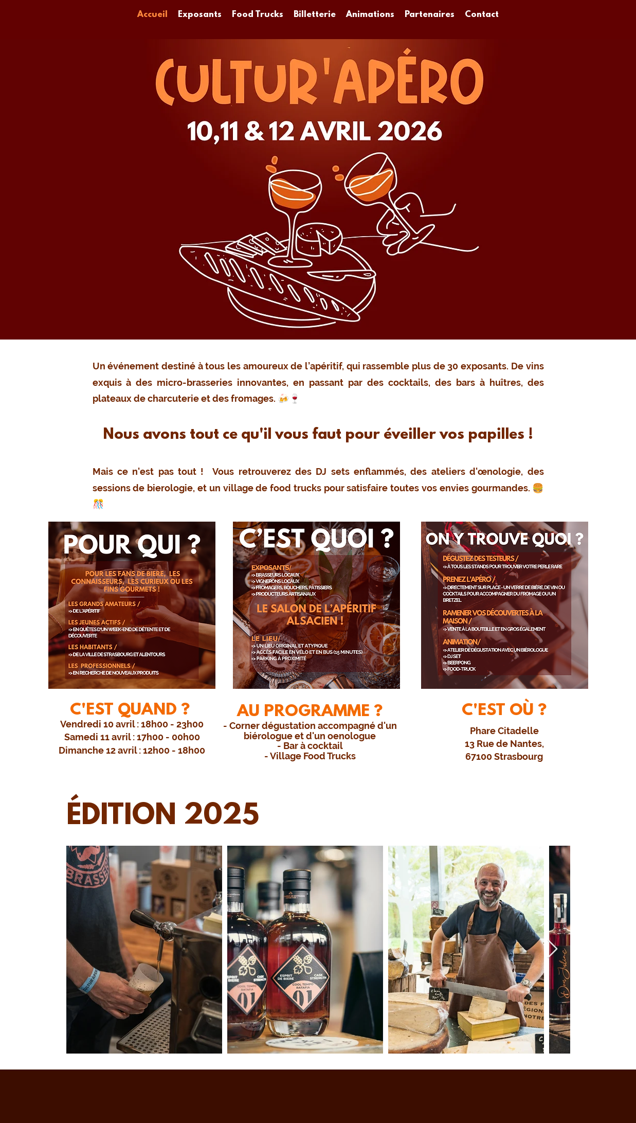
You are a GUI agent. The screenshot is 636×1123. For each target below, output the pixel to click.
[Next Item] (552, 949)
